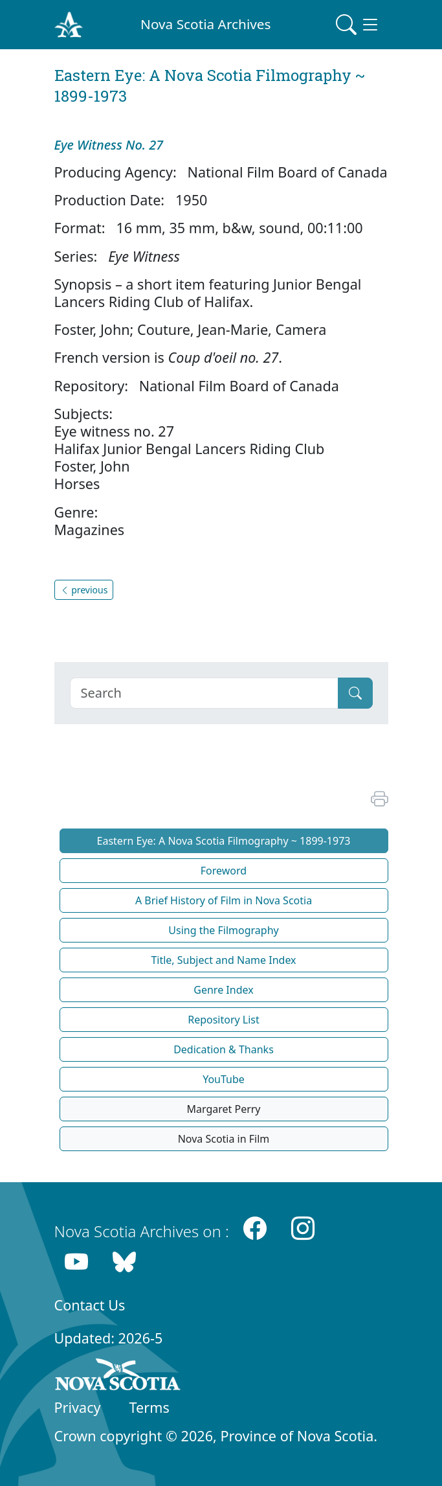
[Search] (204, 693)
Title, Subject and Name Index (223, 960)
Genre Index (223, 990)
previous (84, 590)
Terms (149, 1407)
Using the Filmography (223, 930)
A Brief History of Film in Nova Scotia (223, 900)
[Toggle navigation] (358, 24)
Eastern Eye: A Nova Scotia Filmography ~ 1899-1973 (224, 841)
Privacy (77, 1407)
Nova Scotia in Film (224, 1139)
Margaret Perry (223, 1109)
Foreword (224, 870)
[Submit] (355, 693)
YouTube (224, 1079)
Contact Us (90, 1305)
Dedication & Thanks (223, 1049)
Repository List (224, 1019)
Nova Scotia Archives (205, 24)
